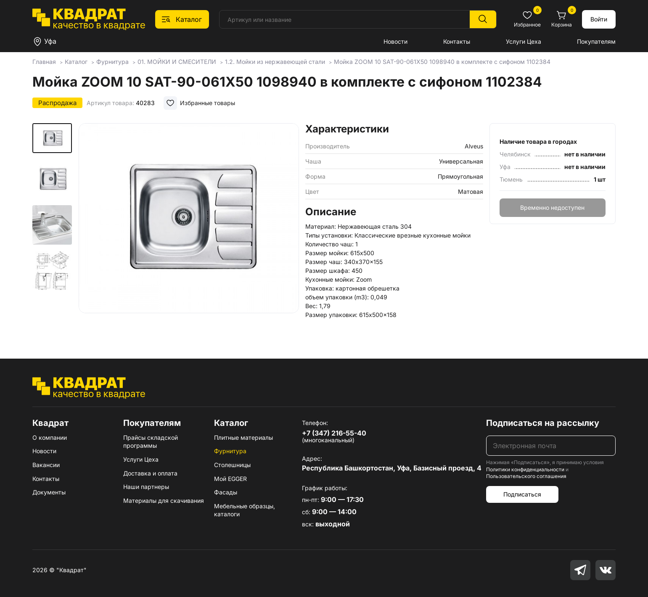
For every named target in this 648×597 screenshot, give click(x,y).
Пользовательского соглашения (526, 476)
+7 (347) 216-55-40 (334, 433)
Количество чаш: (329, 244)
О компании (49, 437)
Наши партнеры (146, 486)
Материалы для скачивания (163, 500)
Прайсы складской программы (150, 441)
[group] (189, 228)
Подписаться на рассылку (542, 423)
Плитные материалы (243, 437)
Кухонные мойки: (329, 279)
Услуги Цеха (523, 41)
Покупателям (596, 41)
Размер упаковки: (331, 314)
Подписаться (522, 494)
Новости (395, 41)
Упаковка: (319, 288)
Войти (598, 19)
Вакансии (46, 464)
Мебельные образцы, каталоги (244, 510)
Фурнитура (230, 450)
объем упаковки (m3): (337, 297)
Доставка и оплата (150, 473)
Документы (49, 492)
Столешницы (232, 464)
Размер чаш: (323, 261)
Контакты (456, 41)
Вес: (311, 305)
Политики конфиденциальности (525, 469)
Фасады (225, 492)
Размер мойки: (327, 252)
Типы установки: (329, 235)
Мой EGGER (230, 478)
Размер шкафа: (327, 270)
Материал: (320, 226)
